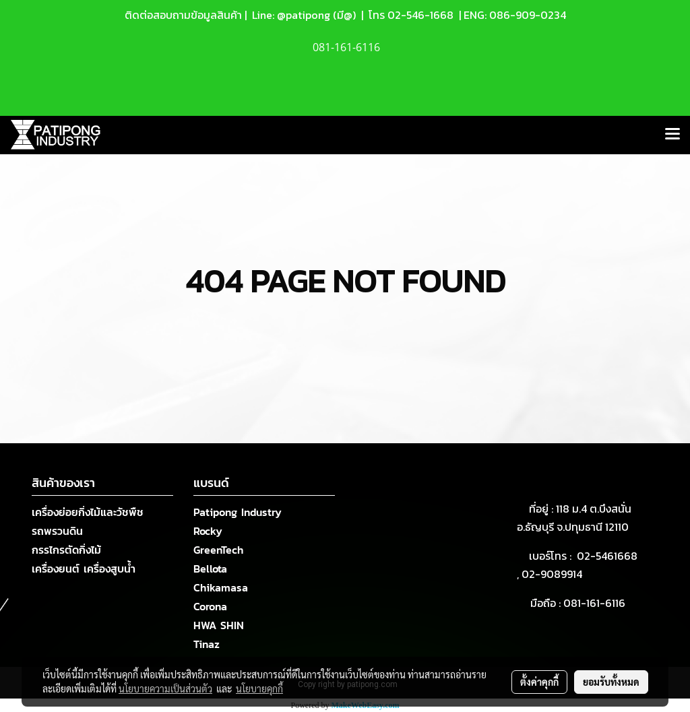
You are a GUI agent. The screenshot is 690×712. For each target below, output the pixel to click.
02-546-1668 (420, 15)
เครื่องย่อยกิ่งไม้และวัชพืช (88, 512)
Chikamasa (220, 587)
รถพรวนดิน (57, 531)
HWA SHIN (218, 625)
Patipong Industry (237, 512)
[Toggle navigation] (672, 135)
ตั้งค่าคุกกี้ (539, 682)
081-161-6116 (597, 603)
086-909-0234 (527, 15)
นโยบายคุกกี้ (259, 688)
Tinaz (206, 644)
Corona (210, 606)
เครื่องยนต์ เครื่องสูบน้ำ (83, 568)
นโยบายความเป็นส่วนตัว (165, 688)
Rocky (207, 531)
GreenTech (218, 550)
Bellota (210, 568)
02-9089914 (552, 574)
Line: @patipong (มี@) (302, 15)
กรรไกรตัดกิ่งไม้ (66, 550)
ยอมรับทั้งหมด (611, 682)
